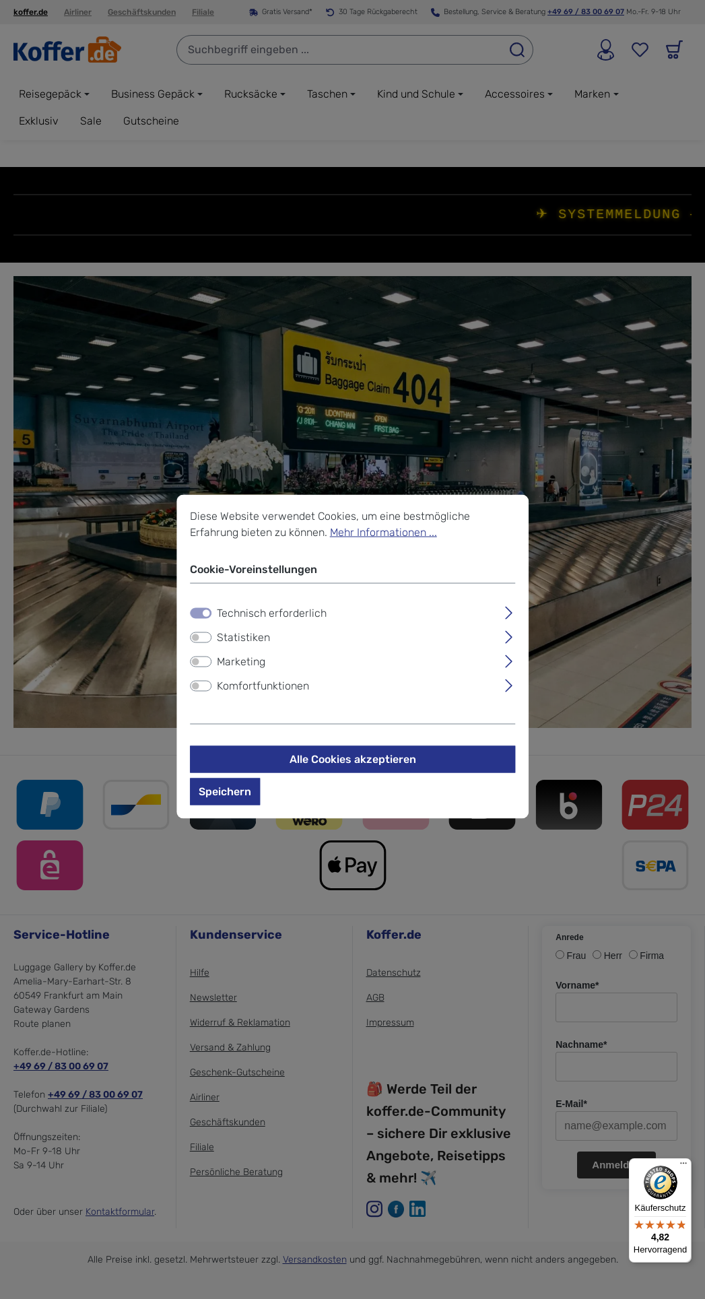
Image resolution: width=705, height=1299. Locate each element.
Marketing (241, 663)
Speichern (225, 793)
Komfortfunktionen (263, 687)
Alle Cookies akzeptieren (353, 761)
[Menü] (683, 1166)
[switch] (200, 639)
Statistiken (243, 639)
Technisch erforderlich (272, 615)
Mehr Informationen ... (383, 534)
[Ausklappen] (508, 613)
